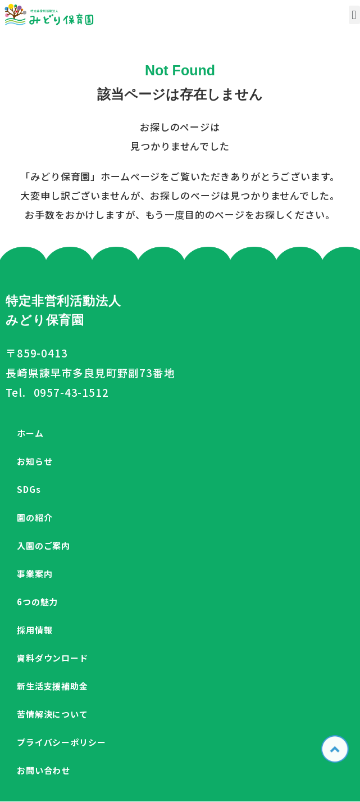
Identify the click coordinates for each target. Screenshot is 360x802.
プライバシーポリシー (61, 742)
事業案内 (34, 573)
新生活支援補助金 (52, 686)
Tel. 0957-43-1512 (57, 392)
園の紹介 (34, 517)
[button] (354, 15)
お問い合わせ (43, 770)
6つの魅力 (37, 602)
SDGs (28, 489)
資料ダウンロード (52, 658)
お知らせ (34, 461)
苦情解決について (52, 714)
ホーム (30, 433)
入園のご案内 (43, 545)
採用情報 (34, 630)
